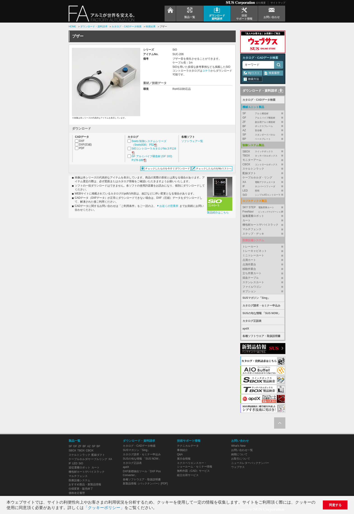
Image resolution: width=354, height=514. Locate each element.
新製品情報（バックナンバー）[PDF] (145, 483)
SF (262, 113)
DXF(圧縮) (85, 144)
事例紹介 (182, 450)
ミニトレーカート (253, 255)
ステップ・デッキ (253, 233)
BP (262, 139)
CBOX (262, 164)
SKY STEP (262, 207)
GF (262, 117)
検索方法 (253, 79)
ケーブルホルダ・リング (257, 177)
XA (262, 182)
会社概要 (261, 2)
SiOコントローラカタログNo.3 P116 (154, 150)
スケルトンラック (253, 168)
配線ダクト (249, 173)
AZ (262, 130)
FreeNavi (262, 211)
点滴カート (249, 260)
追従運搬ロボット (79, 467)
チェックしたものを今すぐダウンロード (167, 168)
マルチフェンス (251, 229)
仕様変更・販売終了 (81, 488)
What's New (238, 445)
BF (262, 126)
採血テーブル (250, 277)
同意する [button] (335, 505)
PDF (81, 148)
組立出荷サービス (188, 475)
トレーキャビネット (254, 250)
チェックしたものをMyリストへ (214, 168)
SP (262, 134)
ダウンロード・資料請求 (93, 26)
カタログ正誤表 (251, 320)
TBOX (262, 155)
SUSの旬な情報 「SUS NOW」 (261, 313)
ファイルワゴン (251, 286)
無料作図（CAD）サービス (193, 470)
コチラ (206, 70)
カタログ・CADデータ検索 (127, 26)
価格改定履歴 (77, 493)
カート (246, 220)
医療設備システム (79, 480)
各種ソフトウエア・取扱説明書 (261, 336)
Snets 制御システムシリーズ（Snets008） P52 (149, 143)
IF (262, 186)
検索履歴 (274, 73)
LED (262, 190)
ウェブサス (238, 467)
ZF (262, 122)
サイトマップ (277, 2)
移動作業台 (249, 269)
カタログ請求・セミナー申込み (261, 305)
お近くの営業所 (168, 206)
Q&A (180, 454)
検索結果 (151, 26)
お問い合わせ (240, 440)
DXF (81, 141)
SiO (262, 195)
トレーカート (250, 246)
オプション (249, 291)
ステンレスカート (253, 282)
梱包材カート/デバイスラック (260, 224)
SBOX (262, 151)
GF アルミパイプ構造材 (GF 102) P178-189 (152, 158)
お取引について (240, 458)
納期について (239, 454)
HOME (72, 26)
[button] (159, 508)
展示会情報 (184, 458)
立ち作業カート (251, 273)
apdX (245, 328)
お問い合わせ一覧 (242, 450)
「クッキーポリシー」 (104, 507)
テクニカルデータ (188, 445)
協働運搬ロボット (253, 215)
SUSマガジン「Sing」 (256, 297)
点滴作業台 (249, 264)
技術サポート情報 (188, 440)
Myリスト (254, 73)
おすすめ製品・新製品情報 (85, 484)
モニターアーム (251, 159)
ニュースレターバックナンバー (250, 463)
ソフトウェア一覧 (192, 141)
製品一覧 (74, 440)
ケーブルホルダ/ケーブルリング (88, 459)
